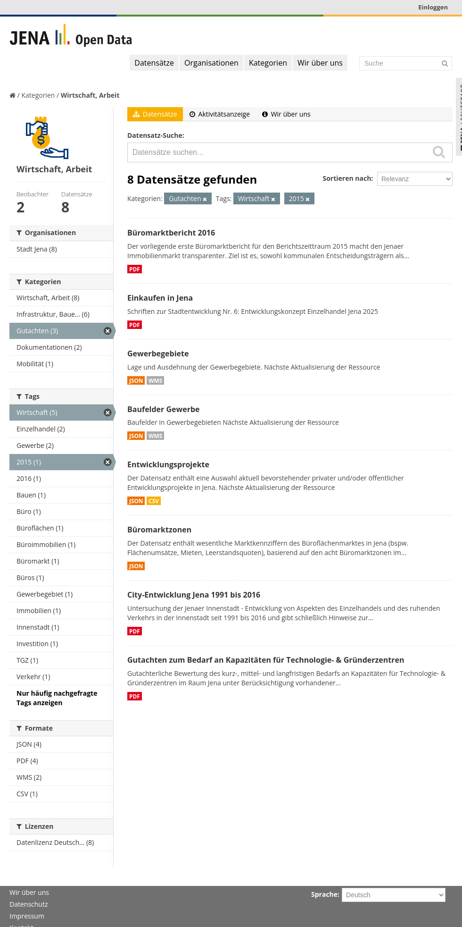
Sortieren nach (346, 178)
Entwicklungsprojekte (168, 464)
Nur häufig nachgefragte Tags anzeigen (56, 698)
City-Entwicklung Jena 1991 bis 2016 (193, 595)
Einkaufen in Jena (160, 298)
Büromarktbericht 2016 (171, 233)
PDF (134, 269)
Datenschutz (28, 904)
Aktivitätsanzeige (220, 114)
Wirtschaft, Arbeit (90, 95)
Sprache (324, 894)
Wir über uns (320, 63)
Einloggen (433, 7)
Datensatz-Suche (154, 135)
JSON (136, 380)
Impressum (26, 915)
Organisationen (211, 63)
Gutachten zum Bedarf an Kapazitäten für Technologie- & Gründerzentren (265, 660)
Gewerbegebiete (158, 353)
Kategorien (268, 63)
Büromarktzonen (159, 529)
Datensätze (154, 63)
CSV (153, 501)
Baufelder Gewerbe (163, 409)
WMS (155, 380)
